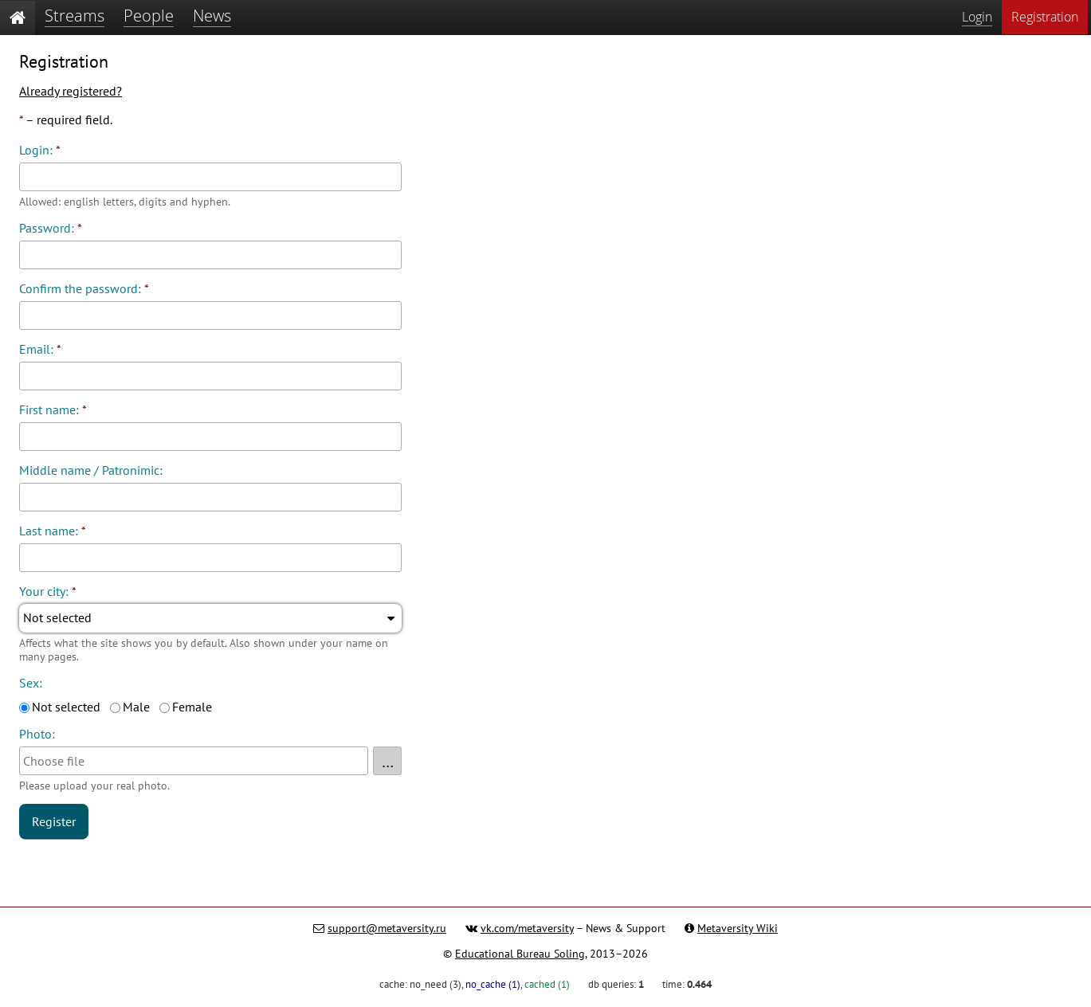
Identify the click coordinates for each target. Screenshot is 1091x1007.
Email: (40, 349)
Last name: (52, 531)
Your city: (48, 591)
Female (192, 707)
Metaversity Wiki (737, 928)
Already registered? (70, 91)
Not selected (66, 707)
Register (54, 821)
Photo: (37, 734)
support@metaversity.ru (387, 928)
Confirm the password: (84, 288)
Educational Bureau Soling (520, 953)
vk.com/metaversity (527, 928)
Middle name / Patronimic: (91, 470)
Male (136, 707)
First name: (53, 409)
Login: (40, 150)
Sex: (30, 683)
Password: (50, 228)
